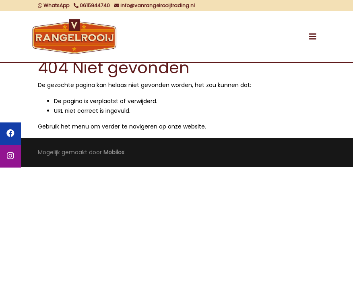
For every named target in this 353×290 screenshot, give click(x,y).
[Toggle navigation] (313, 37)
